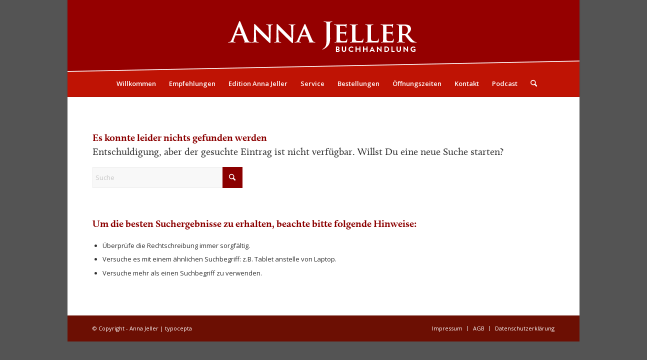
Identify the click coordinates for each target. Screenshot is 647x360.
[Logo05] (323, 35)
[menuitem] (136, 83)
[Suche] (530, 83)
